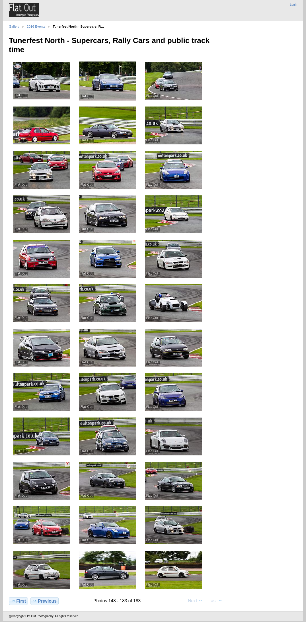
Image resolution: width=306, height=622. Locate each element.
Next (195, 600)
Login (293, 4)
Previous (44, 600)
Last (215, 600)
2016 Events (36, 26)
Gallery (14, 26)
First (18, 600)
